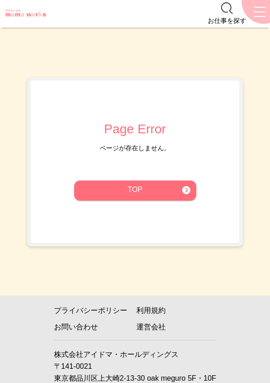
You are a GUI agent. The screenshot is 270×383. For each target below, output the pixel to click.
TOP (135, 189)
